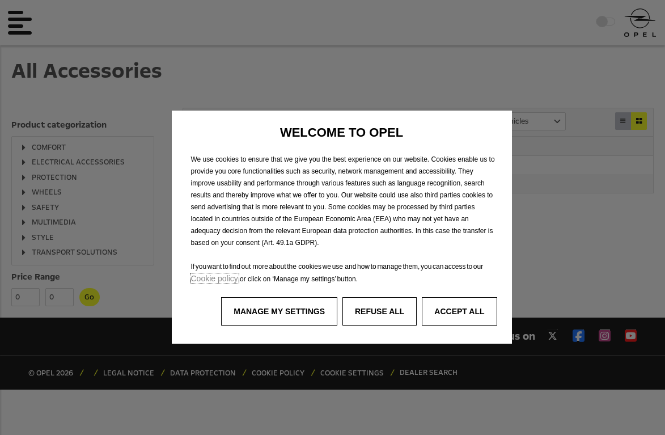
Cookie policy (214, 278)
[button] (279, 311)
